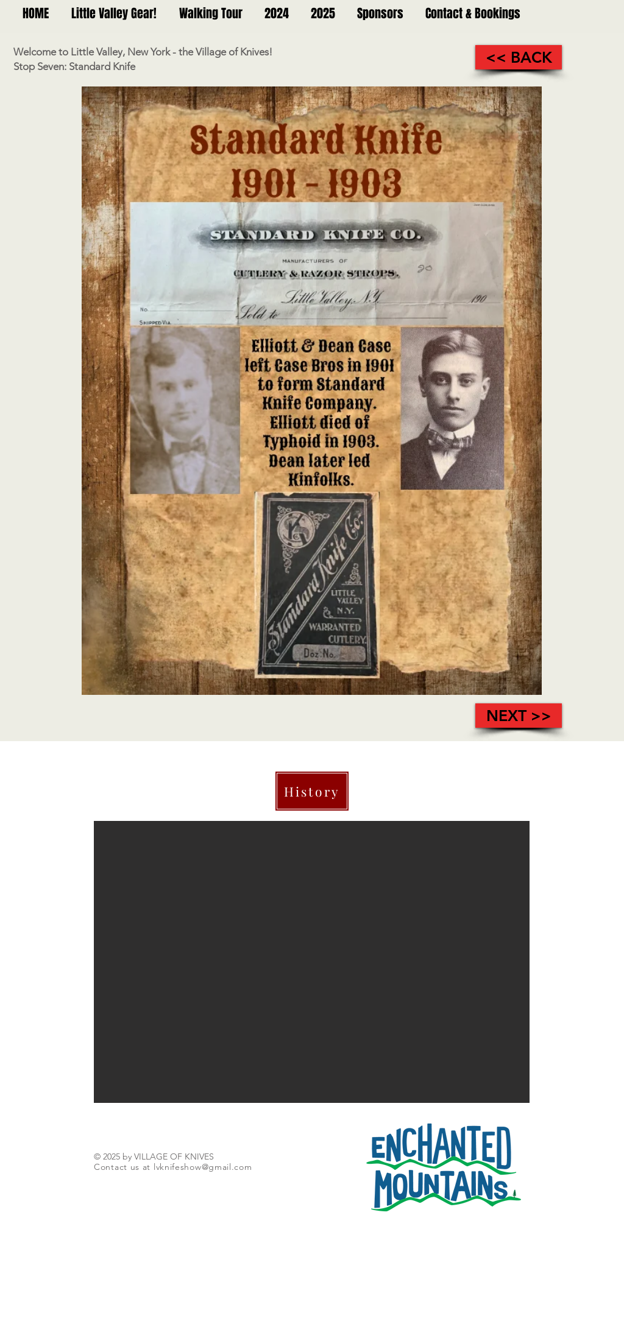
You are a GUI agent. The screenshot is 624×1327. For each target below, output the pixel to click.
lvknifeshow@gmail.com (203, 1166)
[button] (312, 962)
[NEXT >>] (518, 715)
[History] (312, 791)
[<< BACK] (518, 57)
